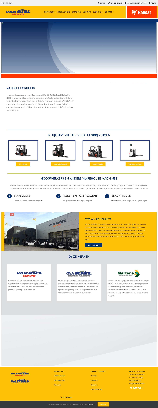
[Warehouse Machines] (135, 164)
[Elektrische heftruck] (60, 141)
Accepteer (103, 404)
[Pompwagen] (135, 141)
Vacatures (94, 385)
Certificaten (94, 380)
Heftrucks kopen (59, 376)
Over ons (94, 376)
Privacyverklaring (96, 389)
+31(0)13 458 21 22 (135, 380)
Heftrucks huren (59, 380)
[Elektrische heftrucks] (60, 164)
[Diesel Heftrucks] (98, 164)
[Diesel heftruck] (98, 141)
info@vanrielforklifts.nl (136, 383)
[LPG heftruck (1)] (23, 141)
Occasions (57, 385)
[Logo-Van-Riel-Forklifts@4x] (18, 9)
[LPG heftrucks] (23, 164)
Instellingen (91, 404)
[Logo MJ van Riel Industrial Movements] (79, 271)
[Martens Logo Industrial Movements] (129, 271)
